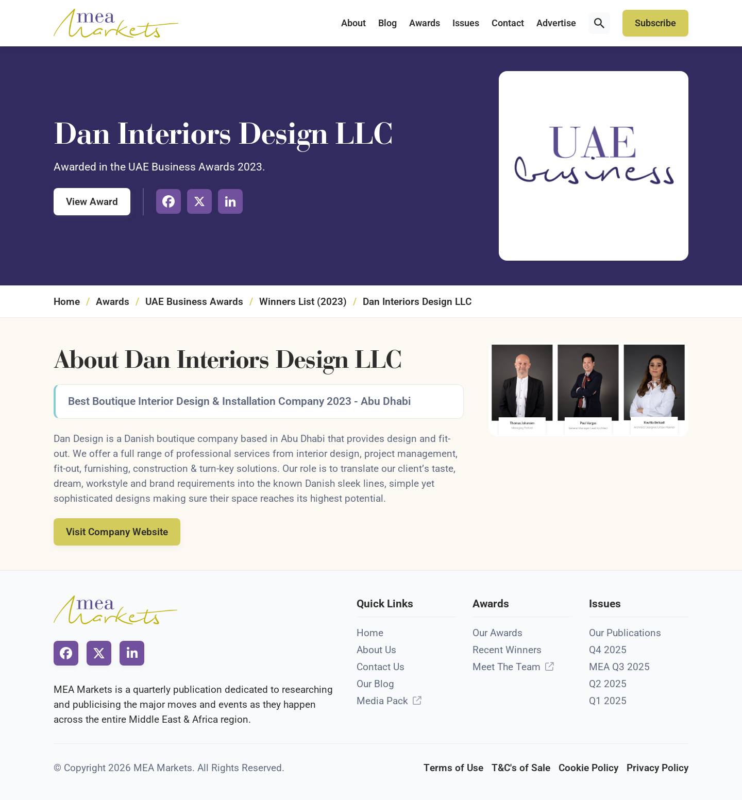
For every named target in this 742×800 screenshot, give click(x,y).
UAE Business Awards (194, 302)
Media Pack (382, 701)
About (353, 23)
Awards (424, 23)
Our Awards (497, 633)
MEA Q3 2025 (619, 667)
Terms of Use (453, 768)
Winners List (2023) (303, 302)
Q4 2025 (608, 650)
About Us (376, 650)
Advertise (556, 23)
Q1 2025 (608, 701)
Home (67, 302)
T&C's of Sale (521, 768)
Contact (508, 23)
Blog (387, 23)
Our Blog (375, 684)
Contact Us (380, 667)
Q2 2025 (608, 684)
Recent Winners (507, 650)
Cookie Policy (588, 768)
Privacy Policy (657, 768)
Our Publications (625, 633)
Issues (465, 23)
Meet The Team (507, 667)
